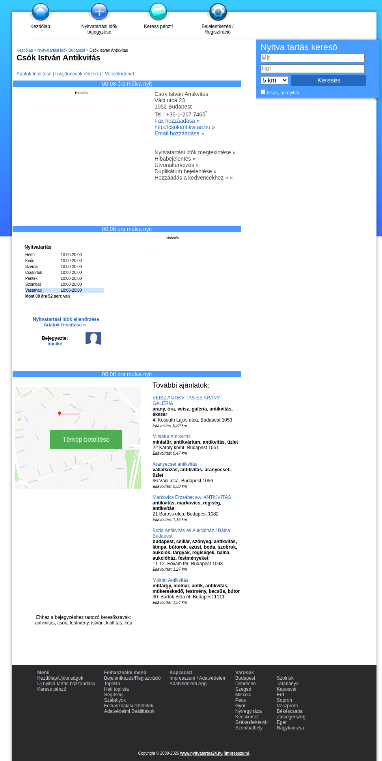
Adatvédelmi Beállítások (129, 711)
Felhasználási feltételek (128, 706)
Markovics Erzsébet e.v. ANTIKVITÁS (192, 497)
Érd (280, 694)
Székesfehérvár (251, 722)
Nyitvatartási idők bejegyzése (99, 29)
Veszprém (287, 706)
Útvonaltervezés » (177, 165)
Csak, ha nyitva (283, 93)
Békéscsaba (289, 711)
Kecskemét (247, 717)
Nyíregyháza (248, 711)
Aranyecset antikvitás (175, 464)
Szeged (243, 689)
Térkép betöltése (86, 439)
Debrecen (245, 683)
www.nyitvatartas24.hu (201, 753)
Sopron (284, 700)
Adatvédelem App (188, 683)
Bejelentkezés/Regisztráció (132, 678)
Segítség (113, 694)
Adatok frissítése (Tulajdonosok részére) (59, 74)
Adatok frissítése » (65, 325)
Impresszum (236, 753)
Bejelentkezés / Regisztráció (217, 29)
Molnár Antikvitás (170, 580)
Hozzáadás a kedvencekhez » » (194, 177)
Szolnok (285, 678)
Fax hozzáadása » (177, 121)
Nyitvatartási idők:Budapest (61, 50)
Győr (240, 706)
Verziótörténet (119, 74)
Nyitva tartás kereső (299, 47)
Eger (282, 722)
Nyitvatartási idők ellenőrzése (66, 319)
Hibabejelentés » (175, 159)
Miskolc (243, 694)
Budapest (245, 678)
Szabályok (115, 700)
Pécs (240, 700)
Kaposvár (287, 689)
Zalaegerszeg (291, 717)
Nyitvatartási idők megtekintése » (195, 152)
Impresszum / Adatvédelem (198, 678)
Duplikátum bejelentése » (185, 171)
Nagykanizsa (290, 728)
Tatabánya (287, 683)
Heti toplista (116, 689)
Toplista (112, 683)
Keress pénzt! (158, 26)
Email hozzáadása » (179, 133)
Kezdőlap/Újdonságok (60, 678)
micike (55, 344)
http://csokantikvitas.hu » (185, 127)
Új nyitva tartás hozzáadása (66, 683)
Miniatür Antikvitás (172, 436)
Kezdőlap (40, 26)
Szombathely (249, 728)
